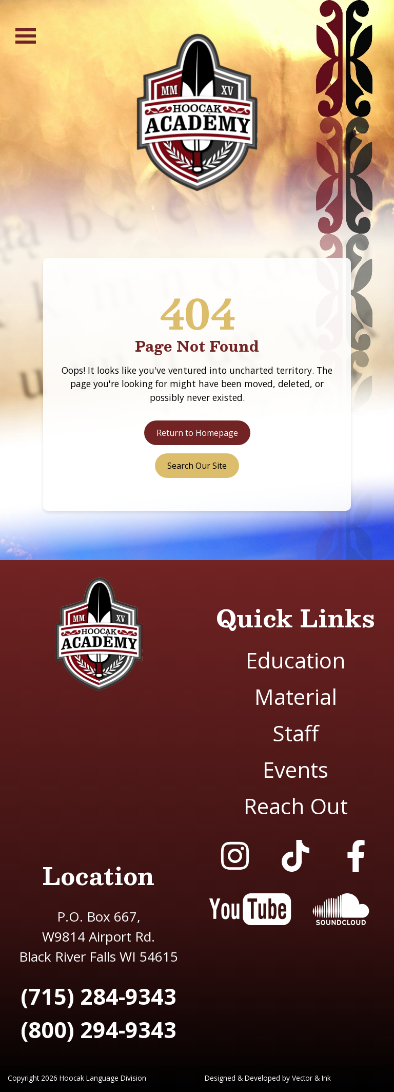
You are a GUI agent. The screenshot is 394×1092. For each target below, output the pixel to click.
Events (295, 769)
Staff (295, 733)
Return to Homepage (197, 432)
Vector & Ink (311, 1078)
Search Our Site (197, 465)
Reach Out (296, 805)
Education (295, 660)
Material (295, 696)
